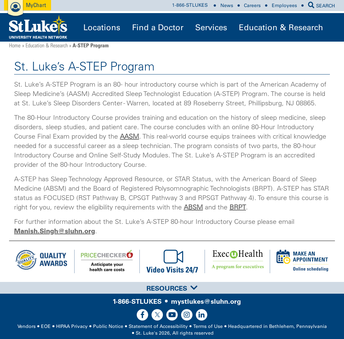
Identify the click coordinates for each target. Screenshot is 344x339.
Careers (252, 5)
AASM (129, 136)
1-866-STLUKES (190, 5)
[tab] (172, 288)
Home (14, 45)
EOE (46, 326)
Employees (284, 5)
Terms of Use (208, 326)
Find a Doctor (157, 27)
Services (211, 27)
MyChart (36, 4)
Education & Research (281, 27)
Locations (101, 27)
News (226, 5)
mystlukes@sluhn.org (206, 301)
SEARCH (321, 6)
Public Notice (108, 326)
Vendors (26, 326)
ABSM (193, 207)
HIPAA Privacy (72, 326)
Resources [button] (172, 288)
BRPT (237, 207)
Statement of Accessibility (158, 326)
